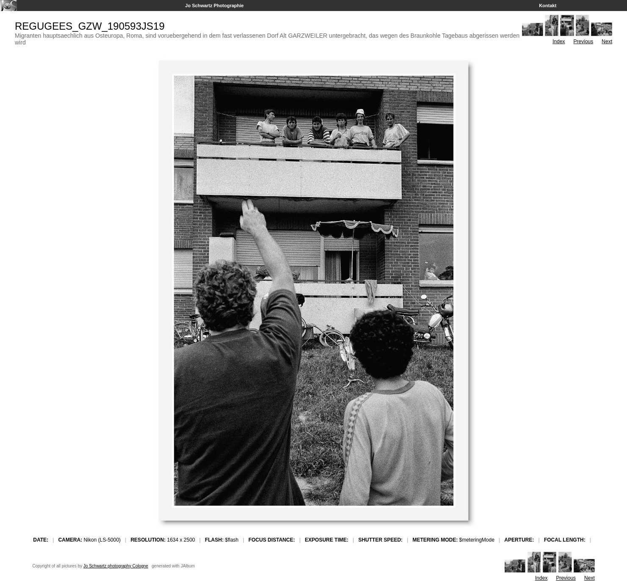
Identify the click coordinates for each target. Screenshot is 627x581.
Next (607, 41)
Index (558, 41)
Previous (584, 41)
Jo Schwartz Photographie (214, 5)
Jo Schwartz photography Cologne (115, 566)
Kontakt (547, 5)
